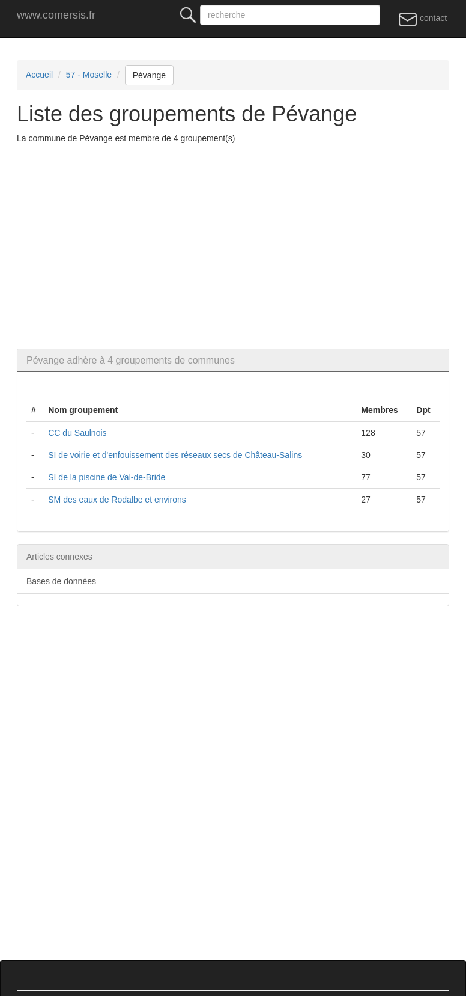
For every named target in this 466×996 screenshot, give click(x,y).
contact (422, 18)
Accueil (39, 74)
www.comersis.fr (56, 15)
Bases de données (61, 581)
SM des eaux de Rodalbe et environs (117, 499)
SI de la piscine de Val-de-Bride (106, 477)
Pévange (149, 75)
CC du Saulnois (77, 433)
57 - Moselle (89, 74)
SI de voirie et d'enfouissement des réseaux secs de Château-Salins (175, 455)
